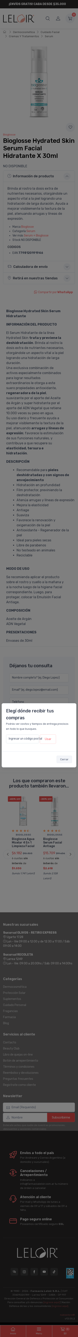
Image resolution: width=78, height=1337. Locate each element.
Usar (48, 739)
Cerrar (64, 759)
